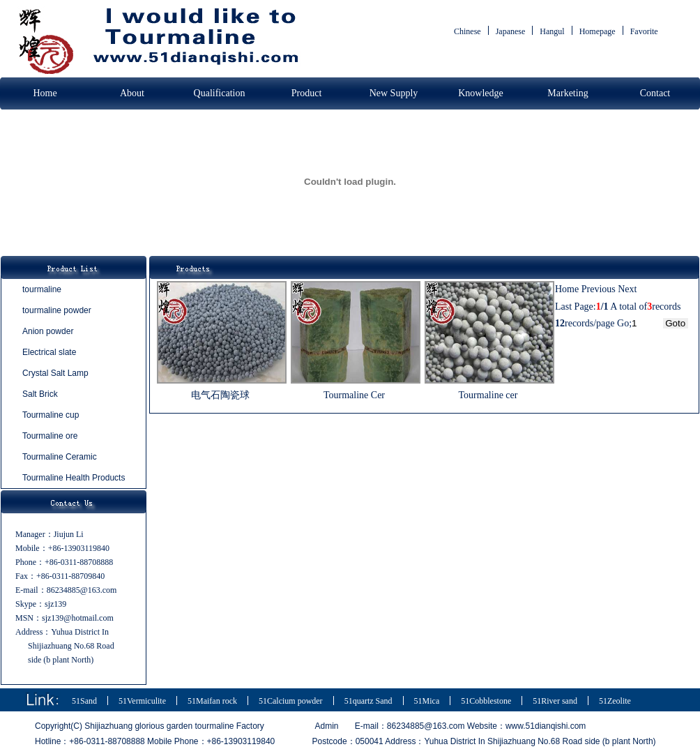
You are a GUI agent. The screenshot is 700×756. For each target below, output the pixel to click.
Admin (327, 726)
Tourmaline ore (49, 436)
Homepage (597, 31)
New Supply (394, 93)
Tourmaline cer (488, 395)
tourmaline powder (56, 310)
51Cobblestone (486, 701)
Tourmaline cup (50, 415)
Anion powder (47, 331)
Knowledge (480, 93)
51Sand (84, 701)
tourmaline (41, 289)
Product (306, 93)
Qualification (219, 93)
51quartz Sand (368, 701)
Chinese (467, 31)
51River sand (555, 701)
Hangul (552, 31)
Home (44, 93)
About (132, 93)
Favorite (644, 31)
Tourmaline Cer (354, 395)
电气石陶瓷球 (220, 395)
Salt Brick (40, 394)
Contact (655, 93)
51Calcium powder (291, 701)
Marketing (567, 93)
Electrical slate (49, 352)
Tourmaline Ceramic (59, 457)
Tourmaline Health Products (73, 478)
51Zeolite (615, 701)
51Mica (427, 701)
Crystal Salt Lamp (55, 373)
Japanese (511, 31)
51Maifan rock (212, 701)
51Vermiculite (142, 701)
